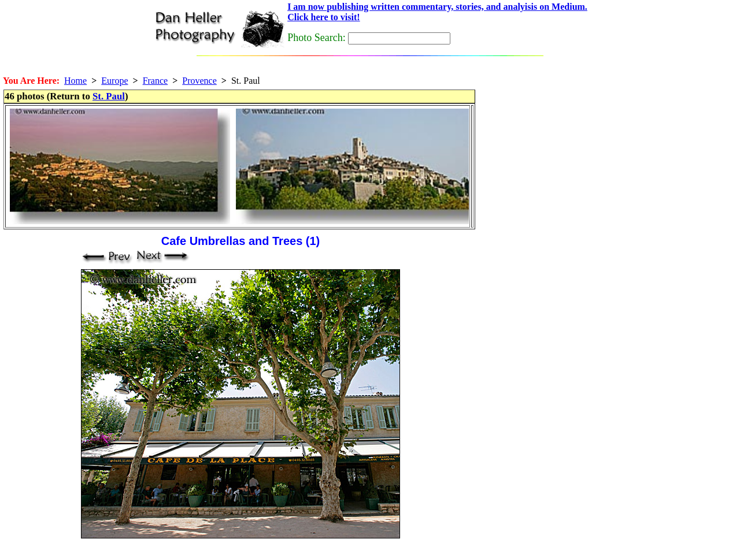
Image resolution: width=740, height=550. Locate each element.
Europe (114, 81)
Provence (199, 81)
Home (75, 81)
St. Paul (108, 96)
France (155, 81)
